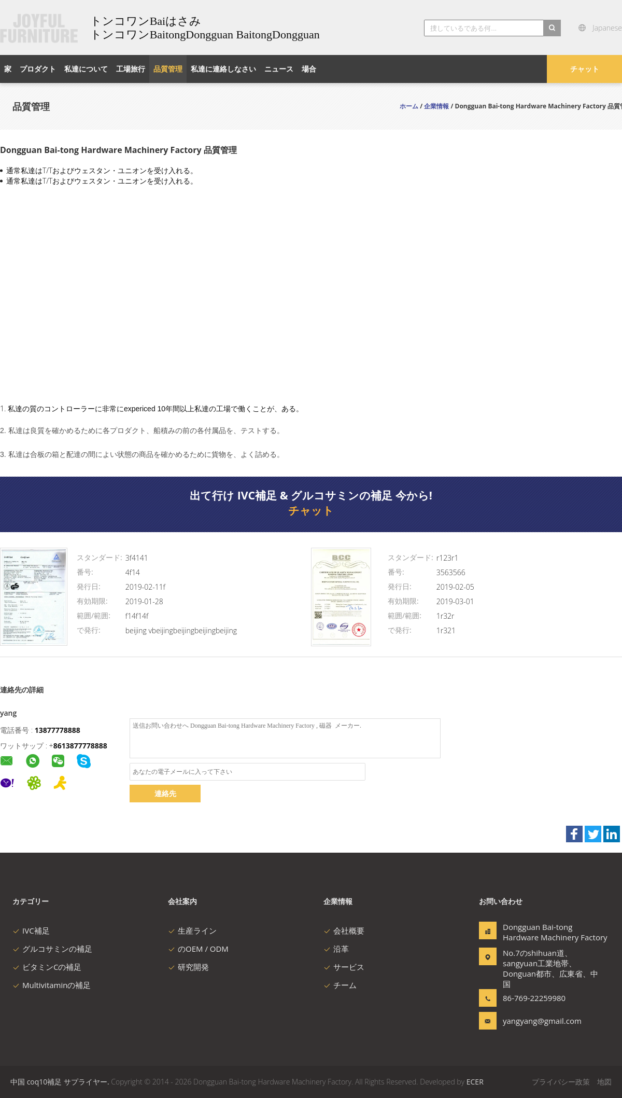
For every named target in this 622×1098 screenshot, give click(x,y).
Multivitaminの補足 (51, 985)
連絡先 (165, 793)
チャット (584, 69)
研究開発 (188, 967)
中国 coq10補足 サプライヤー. (60, 1082)
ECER (475, 1082)
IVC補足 (31, 930)
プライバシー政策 (561, 1082)
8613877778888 (80, 745)
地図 (604, 1082)
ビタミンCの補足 (46, 967)
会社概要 (343, 930)
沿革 (336, 948)
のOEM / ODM (198, 948)
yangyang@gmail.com (535, 1021)
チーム (340, 985)
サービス (343, 967)
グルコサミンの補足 (52, 948)
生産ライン (192, 930)
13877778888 (57, 730)
